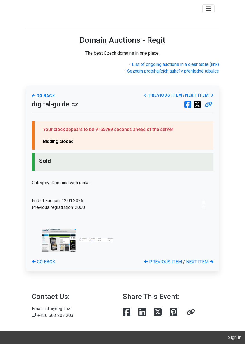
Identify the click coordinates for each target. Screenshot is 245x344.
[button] (208, 105)
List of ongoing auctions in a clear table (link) (175, 64)
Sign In (234, 337)
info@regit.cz (57, 308)
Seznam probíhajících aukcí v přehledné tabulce (173, 71)
